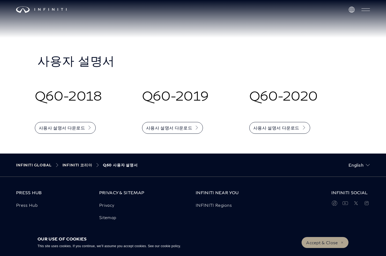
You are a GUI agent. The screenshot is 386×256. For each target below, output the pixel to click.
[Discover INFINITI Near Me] (351, 9)
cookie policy (170, 246)
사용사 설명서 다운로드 (62, 127)
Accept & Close (322, 242)
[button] (365, 9)
